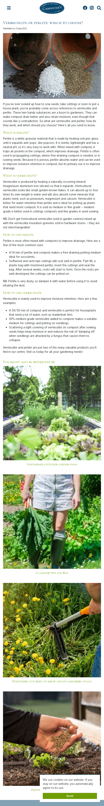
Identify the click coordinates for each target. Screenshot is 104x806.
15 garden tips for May (52, 573)
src (99, 8)
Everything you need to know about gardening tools (52, 681)
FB (85, 8)
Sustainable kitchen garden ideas (52, 464)
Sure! (69, 796)
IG (92, 8)
